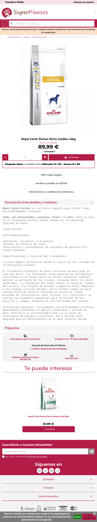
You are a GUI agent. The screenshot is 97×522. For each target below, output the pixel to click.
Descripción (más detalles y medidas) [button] (31, 202)
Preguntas (12, 328)
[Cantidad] (25, 157)
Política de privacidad (36, 456)
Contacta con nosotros (83, 2)
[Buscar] (51, 23)
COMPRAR (73, 157)
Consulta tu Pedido (14, 2)
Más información (89, 516)
